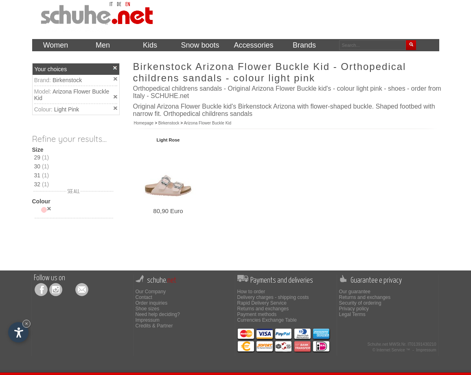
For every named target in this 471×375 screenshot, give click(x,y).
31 (41, 175)
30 (41, 166)
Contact (144, 297)
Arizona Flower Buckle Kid (207, 123)
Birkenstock (67, 80)
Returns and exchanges (263, 309)
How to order (251, 291)
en (127, 4)
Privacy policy (354, 309)
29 (41, 157)
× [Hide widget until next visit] (26, 323)
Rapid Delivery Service (262, 303)
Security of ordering (360, 303)
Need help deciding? (158, 314)
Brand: (43, 80)
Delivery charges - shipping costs (273, 297)
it (111, 4)
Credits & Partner (154, 326)
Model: (43, 91)
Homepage (144, 123)
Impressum (148, 320)
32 (41, 184)
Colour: (44, 109)
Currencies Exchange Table (267, 320)
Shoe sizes (148, 309)
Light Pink (66, 109)
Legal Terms (352, 314)
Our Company (151, 291)
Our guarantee (354, 291)
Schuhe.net (377, 344)
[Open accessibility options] (18, 332)
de (119, 4)
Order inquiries (152, 303)
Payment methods (257, 314)
